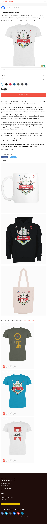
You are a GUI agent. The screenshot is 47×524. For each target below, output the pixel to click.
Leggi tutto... (40, 20)
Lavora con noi (6, 488)
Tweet (13, 157)
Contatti (3, 499)
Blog (2, 493)
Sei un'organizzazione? (8, 480)
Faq (2, 491)
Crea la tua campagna (9, 504)
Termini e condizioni (7, 497)
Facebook (4, 157)
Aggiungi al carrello (23, 95)
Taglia (3, 78)
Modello (3, 74)
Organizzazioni (6, 483)
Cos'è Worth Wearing (8, 478)
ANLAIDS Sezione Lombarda (29, 321)
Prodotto (3, 69)
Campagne (4, 485)
